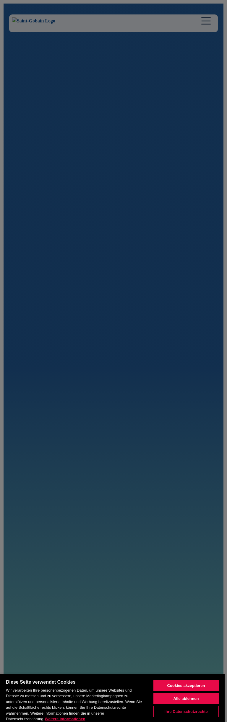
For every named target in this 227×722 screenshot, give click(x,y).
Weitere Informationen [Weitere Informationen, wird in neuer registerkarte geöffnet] (65, 719)
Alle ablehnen (186, 698)
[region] (112, 697)
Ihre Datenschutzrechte (186, 711)
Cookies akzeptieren (186, 685)
